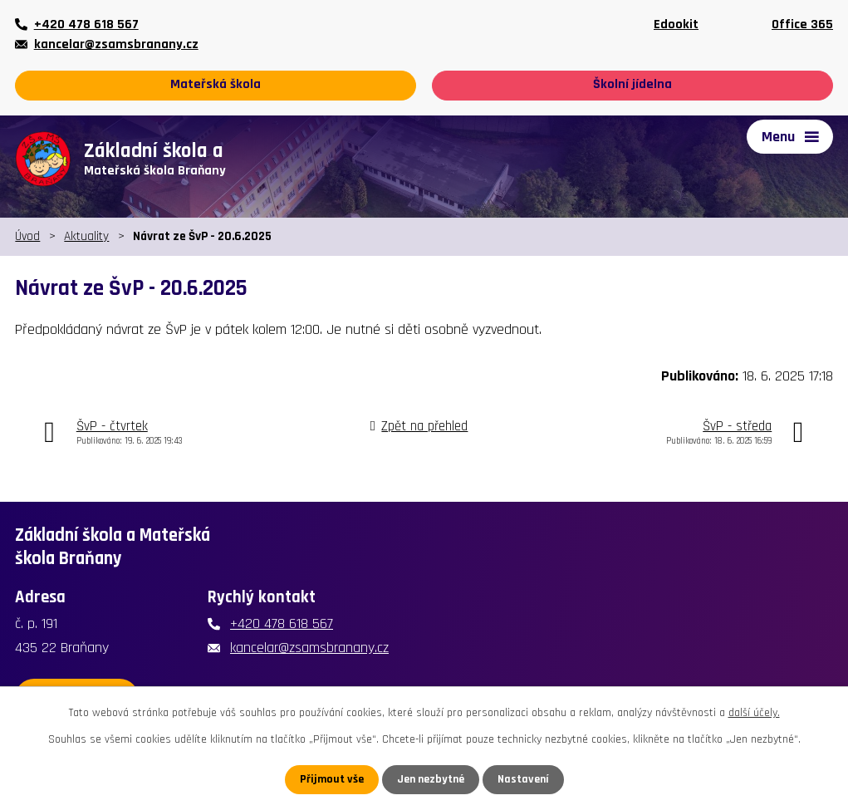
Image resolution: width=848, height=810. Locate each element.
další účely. (754, 712)
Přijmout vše (332, 779)
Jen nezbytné (430, 779)
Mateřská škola (215, 84)
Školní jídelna (632, 84)
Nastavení (523, 779)
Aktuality (86, 236)
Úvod (27, 236)
